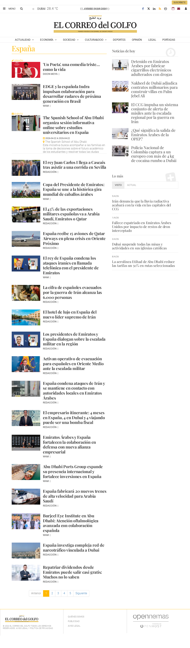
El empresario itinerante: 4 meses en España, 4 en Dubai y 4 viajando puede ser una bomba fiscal (73, 427)
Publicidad (74, 633)
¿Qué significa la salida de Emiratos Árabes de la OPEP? (153, 134)
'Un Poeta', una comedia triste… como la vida (73, 66)
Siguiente (81, 605)
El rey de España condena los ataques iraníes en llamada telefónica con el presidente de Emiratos (72, 272)
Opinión (137, 39)
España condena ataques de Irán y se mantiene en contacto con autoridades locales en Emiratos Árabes (73, 397)
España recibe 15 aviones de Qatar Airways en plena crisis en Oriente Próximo (73, 245)
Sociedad (69, 39)
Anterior (36, 605)
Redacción (50, 181)
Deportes (119, 39)
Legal (152, 39)
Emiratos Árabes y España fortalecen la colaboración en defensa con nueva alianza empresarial (70, 456)
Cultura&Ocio (94, 39)
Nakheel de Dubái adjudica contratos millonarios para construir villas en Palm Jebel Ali (154, 89)
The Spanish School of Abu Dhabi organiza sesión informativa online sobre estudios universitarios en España (69, 127)
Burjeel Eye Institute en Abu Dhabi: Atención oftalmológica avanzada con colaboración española (72, 535)
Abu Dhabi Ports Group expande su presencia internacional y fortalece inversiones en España (74, 483)
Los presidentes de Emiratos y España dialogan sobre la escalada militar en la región (71, 346)
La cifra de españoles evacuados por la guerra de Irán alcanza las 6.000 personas (73, 299)
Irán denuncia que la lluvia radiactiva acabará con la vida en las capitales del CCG (144, 203)
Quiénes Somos (76, 629)
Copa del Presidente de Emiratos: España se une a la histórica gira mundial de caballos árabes (74, 196)
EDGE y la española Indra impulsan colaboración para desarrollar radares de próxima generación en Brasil (72, 93)
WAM (46, 105)
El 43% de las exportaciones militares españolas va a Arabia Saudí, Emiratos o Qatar (72, 221)
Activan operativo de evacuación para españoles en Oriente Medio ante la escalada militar (74, 370)
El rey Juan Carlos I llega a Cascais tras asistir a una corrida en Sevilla (74, 172)
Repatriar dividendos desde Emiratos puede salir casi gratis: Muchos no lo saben (73, 584)
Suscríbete (180, 2)
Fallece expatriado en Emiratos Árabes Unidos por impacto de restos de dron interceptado (141, 222)
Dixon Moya (50, 74)
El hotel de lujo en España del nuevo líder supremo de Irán (71, 321)
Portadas (168, 39)
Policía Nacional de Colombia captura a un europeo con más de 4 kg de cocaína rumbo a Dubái (153, 154)
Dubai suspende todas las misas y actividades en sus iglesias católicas (139, 242)
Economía (47, 39)
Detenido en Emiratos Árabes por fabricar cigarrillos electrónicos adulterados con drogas (151, 68)
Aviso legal (74, 638)
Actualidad (23, 39)
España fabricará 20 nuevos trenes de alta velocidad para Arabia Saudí (70, 508)
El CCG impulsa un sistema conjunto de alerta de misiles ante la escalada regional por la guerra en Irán (154, 113)
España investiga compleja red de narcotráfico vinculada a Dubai (74, 559)
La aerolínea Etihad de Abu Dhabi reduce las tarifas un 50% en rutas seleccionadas (143, 259)
